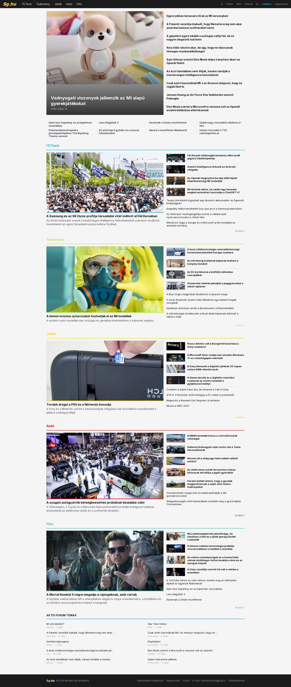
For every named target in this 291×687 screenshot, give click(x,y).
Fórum (186, 680)
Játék (58, 4)
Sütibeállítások (236, 680)
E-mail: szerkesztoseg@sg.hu (209, 680)
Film (79, 4)
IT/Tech (27, 4)
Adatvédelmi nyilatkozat (150, 680)
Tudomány (43, 4)
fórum (230, 4)
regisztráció (281, 4)
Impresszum (173, 680)
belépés (267, 4)
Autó (69, 4)
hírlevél (249, 4)
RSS (239, 4)
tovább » (240, 231)
